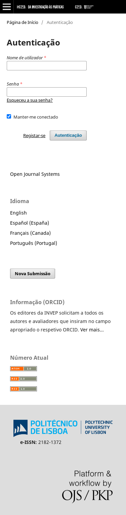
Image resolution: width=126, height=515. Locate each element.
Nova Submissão (32, 273)
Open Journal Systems (35, 174)
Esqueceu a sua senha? (30, 100)
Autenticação (68, 135)
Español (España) (29, 223)
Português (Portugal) (33, 243)
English (18, 213)
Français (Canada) (30, 233)
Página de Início (22, 22)
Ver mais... (92, 329)
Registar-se (34, 135)
